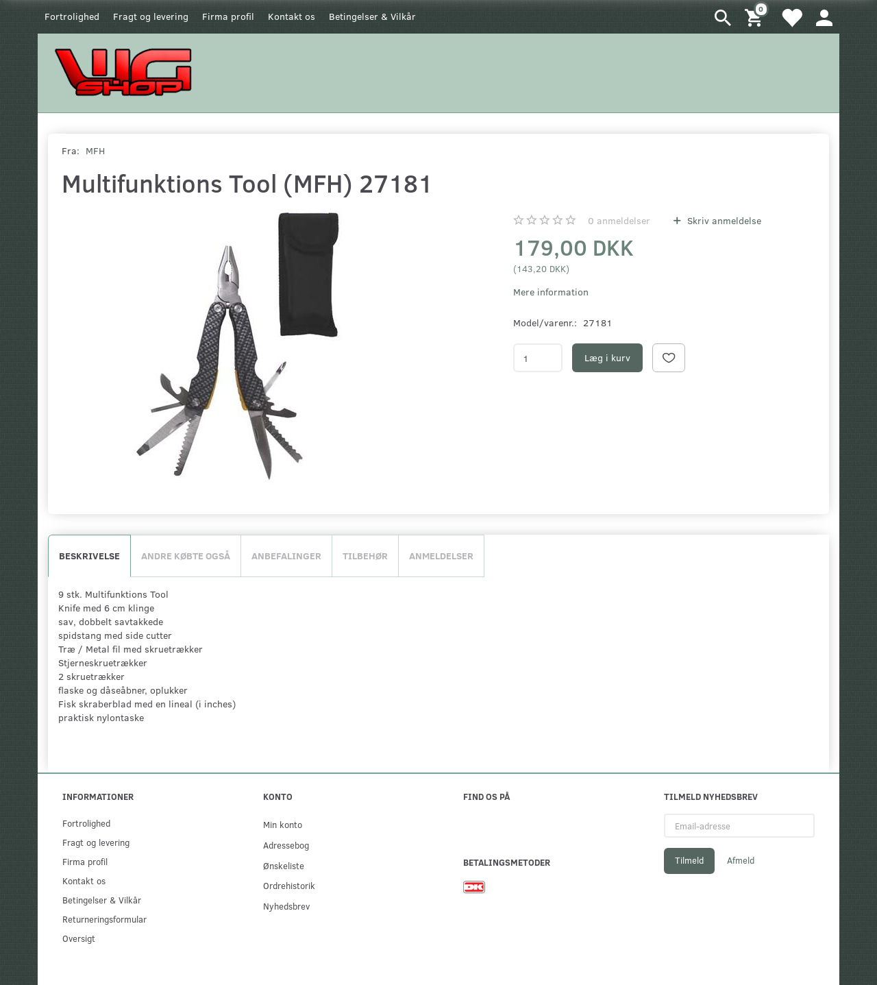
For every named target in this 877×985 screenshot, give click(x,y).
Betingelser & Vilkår (372, 16)
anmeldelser (619, 220)
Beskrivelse (89, 555)
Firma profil (228, 16)
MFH (95, 150)
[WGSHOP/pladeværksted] (127, 72)
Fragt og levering (150, 16)
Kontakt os (291, 16)
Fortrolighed (72, 16)
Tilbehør (365, 555)
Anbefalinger (286, 555)
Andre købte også (185, 555)
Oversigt (78, 938)
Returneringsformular (104, 919)
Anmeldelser (441, 555)
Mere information (551, 291)
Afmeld (740, 860)
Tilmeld (689, 860)
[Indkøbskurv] (756, 17)
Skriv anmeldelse (722, 220)
